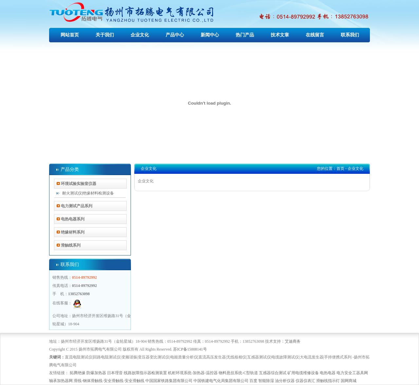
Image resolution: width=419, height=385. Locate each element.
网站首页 (70, 34)
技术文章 (280, 34)
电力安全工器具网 (352, 373)
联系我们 (350, 34)
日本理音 (115, 373)
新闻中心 (210, 34)
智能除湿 (266, 380)
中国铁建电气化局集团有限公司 (220, 380)
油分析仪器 (285, 380)
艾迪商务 (293, 341)
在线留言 (315, 34)
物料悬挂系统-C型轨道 (238, 373)
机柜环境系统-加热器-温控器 (193, 373)
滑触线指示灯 (328, 380)
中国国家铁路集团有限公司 (168, 380)
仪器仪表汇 (305, 380)
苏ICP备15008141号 (190, 349)
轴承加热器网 (61, 380)
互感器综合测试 (272, 373)
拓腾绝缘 (77, 373)
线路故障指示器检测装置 (145, 373)
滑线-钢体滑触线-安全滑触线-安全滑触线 (109, 380)
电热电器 (328, 373)
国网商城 (348, 380)
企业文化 (140, 34)
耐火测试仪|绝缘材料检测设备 (88, 193)
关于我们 (105, 34)
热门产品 (245, 34)
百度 (253, 380)
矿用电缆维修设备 (303, 373)
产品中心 (175, 34)
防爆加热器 (96, 373)
